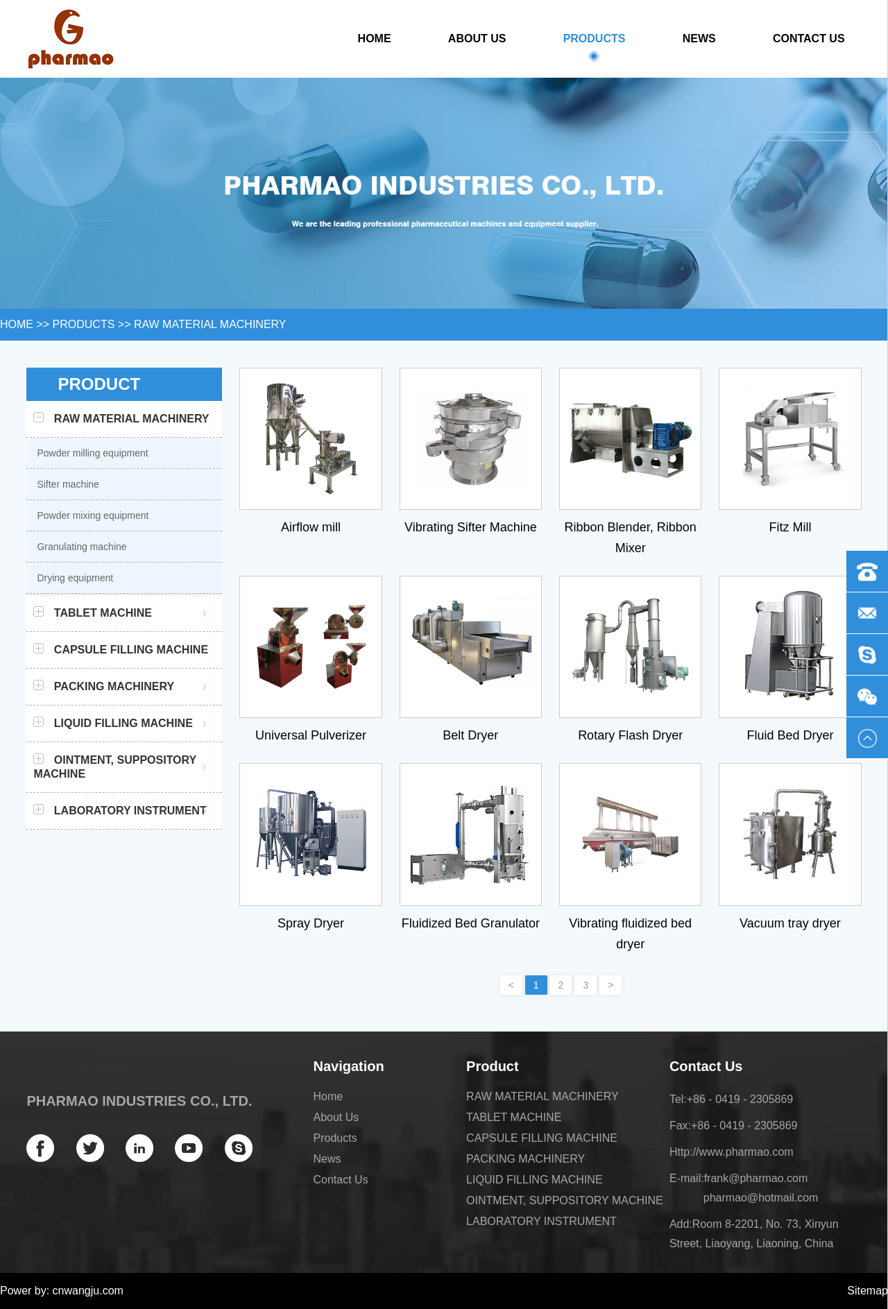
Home (374, 38)
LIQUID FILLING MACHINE (534, 1180)
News (699, 38)
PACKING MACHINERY (525, 1159)
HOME (16, 324)
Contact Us (809, 38)
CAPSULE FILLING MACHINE (541, 1138)
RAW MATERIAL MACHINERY (210, 324)
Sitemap (867, 1291)
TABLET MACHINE (513, 1117)
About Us (477, 38)
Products (594, 44)
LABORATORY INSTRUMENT (541, 1221)
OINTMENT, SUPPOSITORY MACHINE (564, 1200)
